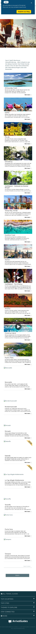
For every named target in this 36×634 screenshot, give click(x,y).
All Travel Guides (9, 594)
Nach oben (27, 566)
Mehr (17, 575)
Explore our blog (24, 12)
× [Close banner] (31, 3)
